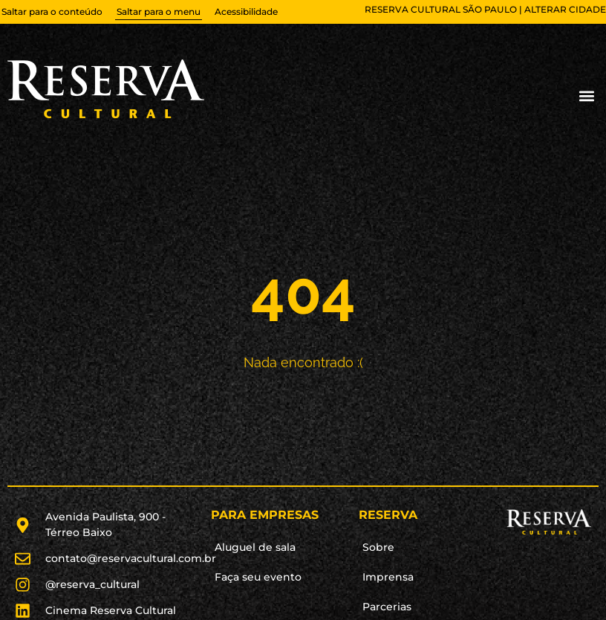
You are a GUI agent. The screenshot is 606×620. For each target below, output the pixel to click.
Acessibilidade (246, 11)
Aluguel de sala (255, 547)
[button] (586, 96)
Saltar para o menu (159, 11)
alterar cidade (565, 9)
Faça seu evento (258, 577)
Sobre (378, 547)
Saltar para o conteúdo (51, 11)
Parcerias (386, 606)
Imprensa (388, 577)
